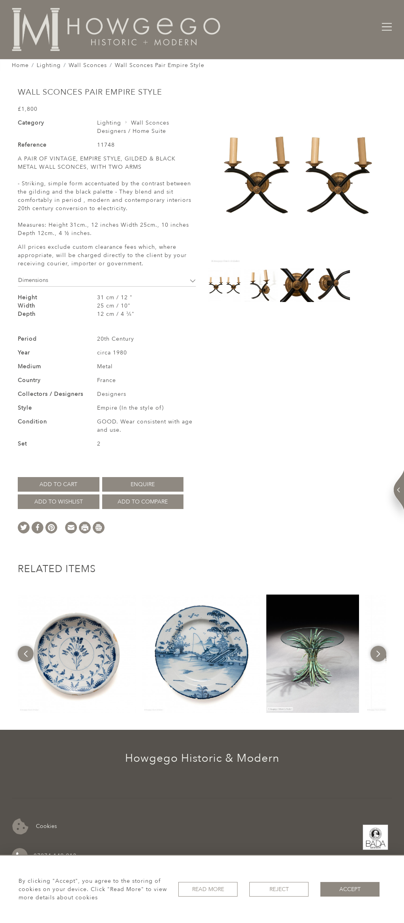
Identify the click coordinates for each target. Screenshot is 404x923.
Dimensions (107, 280)
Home (20, 65)
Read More (208, 889)
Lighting (49, 65)
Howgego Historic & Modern (202, 758)
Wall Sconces (88, 65)
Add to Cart (58, 484)
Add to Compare (143, 501)
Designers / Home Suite (131, 131)
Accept (350, 889)
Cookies (34, 827)
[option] (77, 654)
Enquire (143, 484)
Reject (279, 889)
